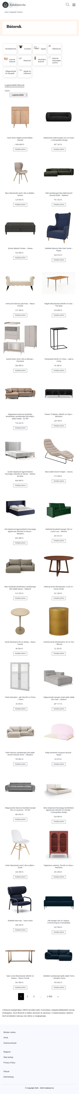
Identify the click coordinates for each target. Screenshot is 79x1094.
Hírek (6, 1038)
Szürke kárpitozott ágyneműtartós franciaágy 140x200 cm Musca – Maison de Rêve (20, 474)
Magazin (7, 1052)
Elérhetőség (9, 1077)
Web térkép (8, 1057)
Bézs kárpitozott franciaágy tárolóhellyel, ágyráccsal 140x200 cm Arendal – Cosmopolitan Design (59, 810)
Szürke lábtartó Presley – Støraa (20, 248)
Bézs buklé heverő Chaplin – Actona (58, 472)
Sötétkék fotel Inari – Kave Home (20, 921)
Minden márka (9, 1032)
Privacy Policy (9, 1063)
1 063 (49, 996)
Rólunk (6, 1071)
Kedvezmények (10, 1043)
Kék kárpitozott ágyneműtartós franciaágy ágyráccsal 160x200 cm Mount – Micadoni (20, 531)
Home (7, 12)
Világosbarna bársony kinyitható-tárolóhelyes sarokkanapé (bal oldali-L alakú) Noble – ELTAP (20, 416)
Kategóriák (13, 12)
